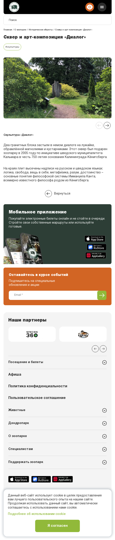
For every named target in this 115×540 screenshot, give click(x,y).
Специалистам (20, 449)
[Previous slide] (99, 125)
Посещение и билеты (25, 362)
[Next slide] (107, 125)
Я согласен (58, 525)
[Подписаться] (101, 295)
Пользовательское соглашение (37, 398)
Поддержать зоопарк (25, 462)
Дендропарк (18, 423)
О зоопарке (17, 436)
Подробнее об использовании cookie (37, 514)
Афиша (14, 374)
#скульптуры (12, 47)
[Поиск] (57, 20)
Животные (16, 410)
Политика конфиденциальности (37, 386)
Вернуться (57, 193)
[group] (32, 334)
